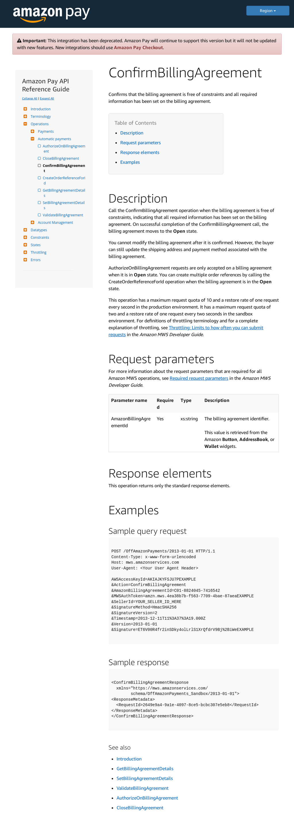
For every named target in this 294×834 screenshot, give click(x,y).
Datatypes (38, 230)
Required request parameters (199, 378)
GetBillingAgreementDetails (64, 193)
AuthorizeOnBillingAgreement (64, 149)
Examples (130, 162)
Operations (39, 124)
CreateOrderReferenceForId (64, 181)
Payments (45, 131)
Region (268, 10)
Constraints (39, 237)
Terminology (40, 116)
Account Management (54, 222)
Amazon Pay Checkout (138, 47)
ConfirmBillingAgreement (64, 168)
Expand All (47, 98)
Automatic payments (53, 138)
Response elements (139, 152)
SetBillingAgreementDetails (64, 205)
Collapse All (29, 98)
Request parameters (140, 142)
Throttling (38, 252)
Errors (34, 259)
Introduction (40, 109)
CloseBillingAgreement (61, 158)
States (34, 244)
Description (131, 133)
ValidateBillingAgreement (63, 215)
